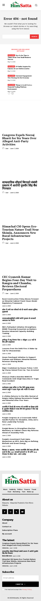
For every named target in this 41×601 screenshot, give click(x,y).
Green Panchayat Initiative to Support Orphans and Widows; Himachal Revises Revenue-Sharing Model (19, 359)
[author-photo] (3, 148)
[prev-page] (9, 93)
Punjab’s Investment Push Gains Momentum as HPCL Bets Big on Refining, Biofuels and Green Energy (20, 441)
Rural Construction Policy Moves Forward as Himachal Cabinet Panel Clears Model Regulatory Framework (20, 301)
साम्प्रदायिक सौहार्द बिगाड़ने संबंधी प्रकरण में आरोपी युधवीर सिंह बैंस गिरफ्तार (19, 185)
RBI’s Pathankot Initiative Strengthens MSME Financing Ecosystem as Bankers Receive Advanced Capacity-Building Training (19, 330)
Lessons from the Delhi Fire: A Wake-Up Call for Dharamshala (19, 349)
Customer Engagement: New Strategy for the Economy (20, 77)
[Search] (34, 36)
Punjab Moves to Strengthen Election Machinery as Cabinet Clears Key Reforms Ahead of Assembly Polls (20, 430)
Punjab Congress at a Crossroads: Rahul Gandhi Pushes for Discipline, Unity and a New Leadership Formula (20, 420)
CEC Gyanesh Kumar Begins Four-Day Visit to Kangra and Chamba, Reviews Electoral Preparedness (19, 283)
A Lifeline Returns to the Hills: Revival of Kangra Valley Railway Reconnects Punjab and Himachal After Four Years (20, 398)
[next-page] (12, 93)
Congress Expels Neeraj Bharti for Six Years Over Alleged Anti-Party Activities (19, 139)
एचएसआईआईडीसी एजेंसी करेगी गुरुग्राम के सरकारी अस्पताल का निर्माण (19, 319)
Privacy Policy (26, 589)
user (6, 148)
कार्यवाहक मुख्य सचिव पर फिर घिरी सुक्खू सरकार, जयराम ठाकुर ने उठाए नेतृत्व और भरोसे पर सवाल (18, 388)
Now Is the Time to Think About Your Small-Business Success (19, 57)
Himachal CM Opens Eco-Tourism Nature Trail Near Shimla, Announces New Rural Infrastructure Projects (20, 232)
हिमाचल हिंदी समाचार (7, 556)
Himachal (5, 548)
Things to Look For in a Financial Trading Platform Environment (20, 87)
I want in (20, 584)
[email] (20, 577)
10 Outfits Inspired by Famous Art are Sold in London (19, 67)
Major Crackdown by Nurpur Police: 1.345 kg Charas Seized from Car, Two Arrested (20, 369)
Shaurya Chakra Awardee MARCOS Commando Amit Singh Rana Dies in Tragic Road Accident (20, 379)
